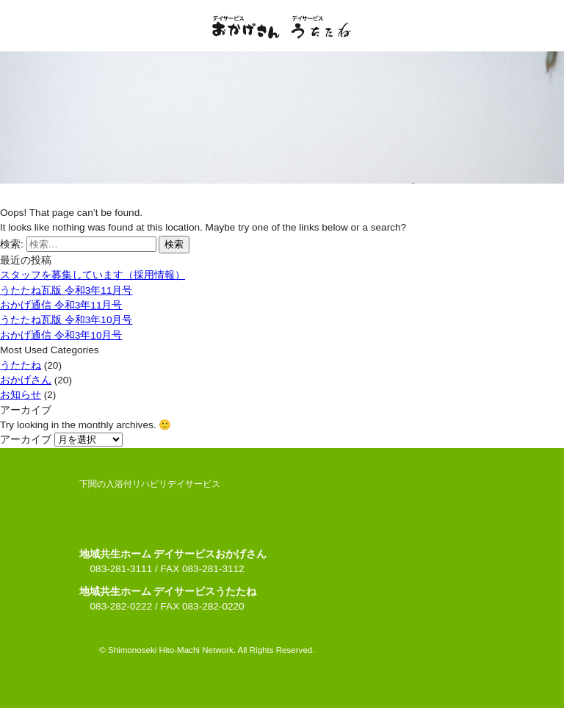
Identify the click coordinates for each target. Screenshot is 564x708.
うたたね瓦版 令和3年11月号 (66, 290)
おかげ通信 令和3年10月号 (61, 335)
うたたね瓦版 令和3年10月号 (66, 319)
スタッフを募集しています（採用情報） (92, 275)
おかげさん (25, 380)
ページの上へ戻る (282, 649)
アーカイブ (25, 439)
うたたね (20, 365)
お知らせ (20, 394)
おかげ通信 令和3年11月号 (61, 305)
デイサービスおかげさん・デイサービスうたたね (282, 27)
